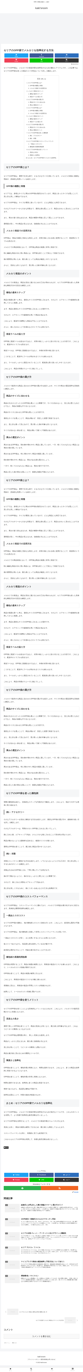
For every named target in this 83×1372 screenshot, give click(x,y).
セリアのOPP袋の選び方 (35, 96)
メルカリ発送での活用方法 (38, 84)
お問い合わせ (53, 1366)
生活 (6, 1149)
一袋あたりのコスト (35, 144)
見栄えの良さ (33, 153)
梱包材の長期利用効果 (36, 147)
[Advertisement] (41, 28)
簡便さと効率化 (34, 156)
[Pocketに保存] (48, 55)
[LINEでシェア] (60, 55)
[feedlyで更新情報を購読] (22, 1190)
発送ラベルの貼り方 (35, 93)
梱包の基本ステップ (35, 90)
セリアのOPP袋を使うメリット (37, 150)
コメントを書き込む (41, 1343)
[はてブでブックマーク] (35, 55)
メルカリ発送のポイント (35, 87)
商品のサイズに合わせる (37, 99)
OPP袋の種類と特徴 (36, 81)
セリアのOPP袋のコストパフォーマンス (40, 141)
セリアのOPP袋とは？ (34, 78)
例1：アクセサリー (35, 135)
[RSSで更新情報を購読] (60, 1190)
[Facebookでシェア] (23, 55)
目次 (38, 74)
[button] (73, 55)
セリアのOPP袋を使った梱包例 (37, 132)
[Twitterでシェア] (10, 55)
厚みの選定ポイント (35, 102)
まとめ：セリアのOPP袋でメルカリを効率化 (42, 159)
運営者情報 (44, 1366)
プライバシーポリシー (32, 1366)
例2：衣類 (32, 138)
